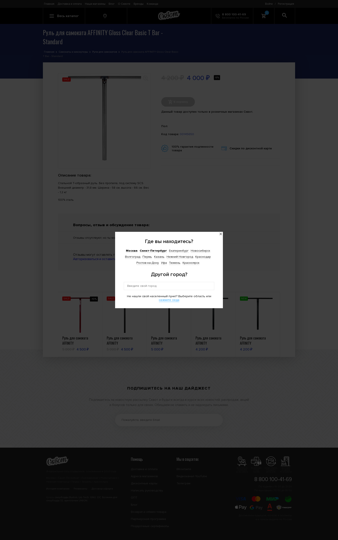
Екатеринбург (179, 251)
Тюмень (174, 263)
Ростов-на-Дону (147, 263)
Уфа (164, 263)
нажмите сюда (169, 300)
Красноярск (191, 263)
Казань (159, 257)
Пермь (147, 257)
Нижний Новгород (180, 257)
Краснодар (203, 257)
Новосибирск (200, 251)
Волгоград (132, 257)
